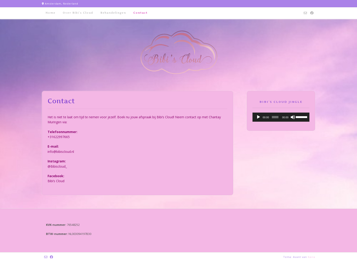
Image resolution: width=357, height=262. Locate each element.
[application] (280, 117)
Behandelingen (113, 12)
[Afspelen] (258, 117)
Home (51, 12)
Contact (140, 12)
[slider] (275, 117)
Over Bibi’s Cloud (78, 12)
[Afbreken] (293, 117)
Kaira (311, 257)
